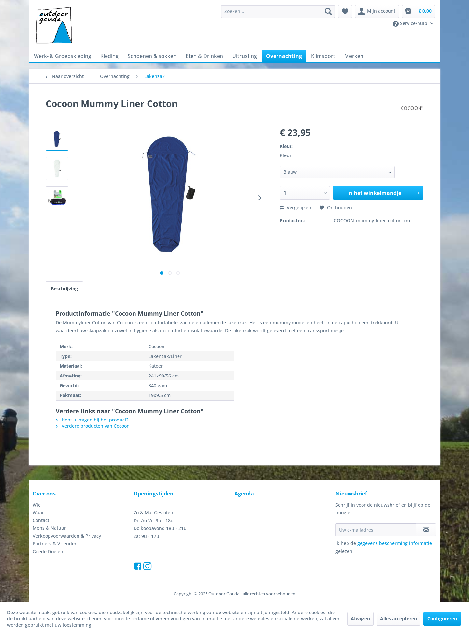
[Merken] (354, 56)
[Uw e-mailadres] (375, 529)
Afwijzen (360, 618)
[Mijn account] (377, 11)
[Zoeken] (328, 11)
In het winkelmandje (383, 192)
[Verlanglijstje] (345, 11)
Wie (37, 505)
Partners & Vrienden (55, 543)
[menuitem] (278, 11)
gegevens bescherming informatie (394, 543)
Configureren (442, 618)
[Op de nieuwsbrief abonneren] (426, 529)
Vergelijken (295, 207)
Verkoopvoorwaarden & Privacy (67, 536)
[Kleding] (109, 56)
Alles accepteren (398, 618)
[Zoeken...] (278, 11)
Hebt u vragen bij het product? (92, 420)
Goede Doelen (48, 551)
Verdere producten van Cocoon (93, 426)
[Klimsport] (323, 56)
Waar (38, 512)
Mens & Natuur (49, 528)
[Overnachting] (284, 56)
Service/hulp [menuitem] (411, 23)
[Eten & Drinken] (204, 56)
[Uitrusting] (245, 56)
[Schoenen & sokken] (152, 56)
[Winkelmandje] (418, 11)
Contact (41, 520)
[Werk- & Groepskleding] (62, 56)
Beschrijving (64, 289)
